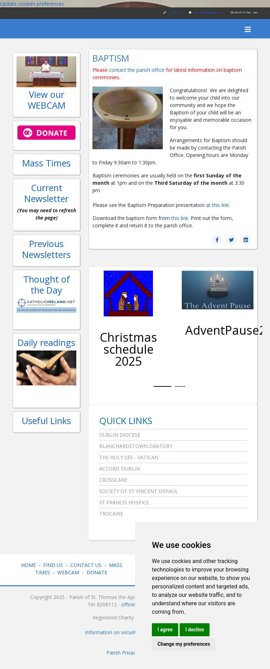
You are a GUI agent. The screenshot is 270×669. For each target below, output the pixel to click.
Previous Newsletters (46, 249)
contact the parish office (137, 70)
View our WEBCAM (46, 99)
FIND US (53, 565)
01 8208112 (174, 12)
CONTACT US (86, 565)
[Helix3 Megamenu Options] (248, 29)
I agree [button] (165, 629)
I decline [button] (194, 629)
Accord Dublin (119, 468)
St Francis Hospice (124, 502)
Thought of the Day (46, 284)
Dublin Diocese (119, 434)
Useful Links (46, 421)
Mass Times (46, 163)
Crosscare (113, 479)
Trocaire (111, 513)
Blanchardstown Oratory (135, 446)
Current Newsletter (46, 193)
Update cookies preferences (32, 3)
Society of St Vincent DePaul (138, 491)
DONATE (97, 572)
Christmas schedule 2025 (128, 349)
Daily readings (46, 342)
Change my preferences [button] (184, 644)
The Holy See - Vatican (128, 457)
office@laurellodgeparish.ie (208, 12)
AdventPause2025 (217, 330)
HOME (28, 565)
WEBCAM (68, 572)
